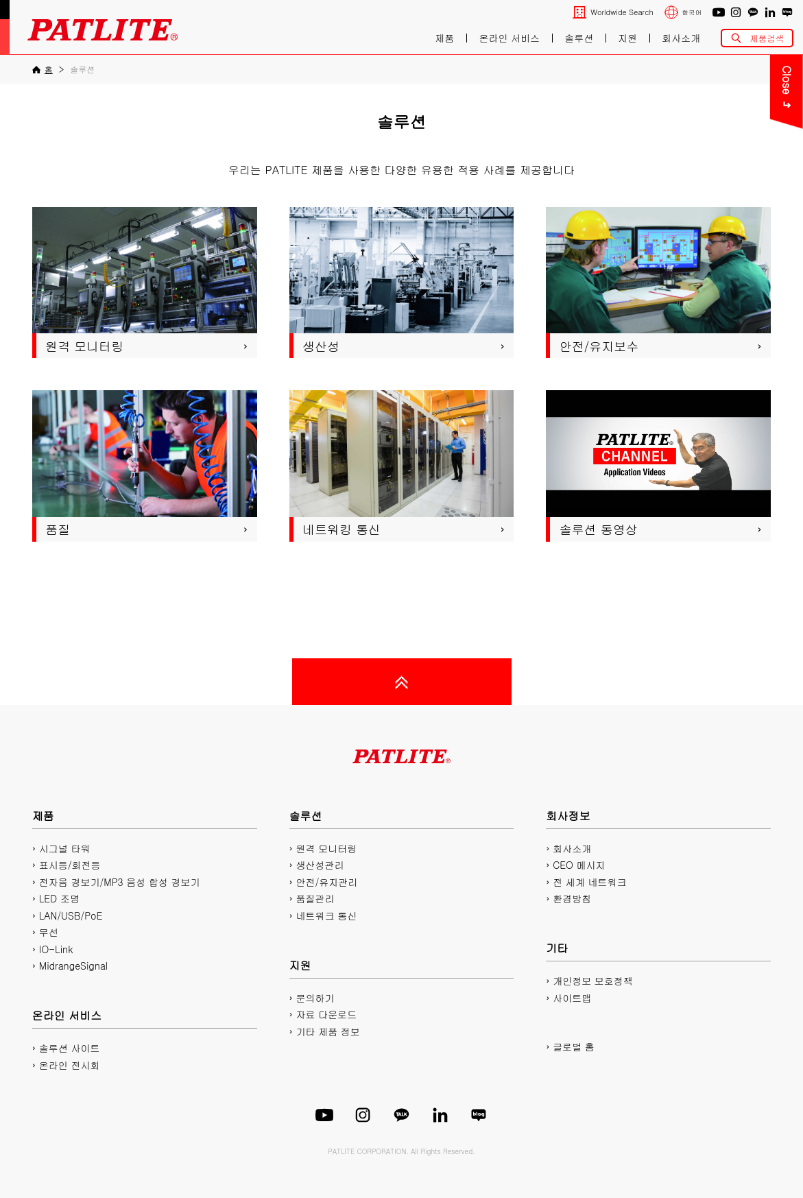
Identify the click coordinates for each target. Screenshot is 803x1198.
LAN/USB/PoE (71, 915)
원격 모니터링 (326, 848)
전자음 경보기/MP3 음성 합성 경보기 (119, 882)
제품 (444, 38)
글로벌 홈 (574, 1046)
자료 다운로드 (326, 1014)
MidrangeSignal (73, 965)
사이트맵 (572, 998)
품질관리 (315, 898)
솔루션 (578, 38)
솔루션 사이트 (69, 1048)
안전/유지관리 (326, 882)
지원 (627, 38)
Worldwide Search (621, 12)
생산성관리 (320, 865)
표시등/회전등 (70, 865)
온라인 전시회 (69, 1065)
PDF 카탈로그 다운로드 (719, 110)
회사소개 (681, 38)
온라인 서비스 (509, 38)
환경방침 (572, 898)
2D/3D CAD (719, 182)
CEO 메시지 (579, 865)
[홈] (42, 69)
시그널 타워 (65, 848)
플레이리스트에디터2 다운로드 (719, 218)
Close (619, 80)
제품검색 (767, 38)
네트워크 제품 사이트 (719, 255)
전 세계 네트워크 (589, 882)
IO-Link (56, 949)
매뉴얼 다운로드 (719, 146)
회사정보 (568, 816)
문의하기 (719, 74)
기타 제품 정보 (327, 1031)
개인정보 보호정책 (593, 980)
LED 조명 (59, 898)
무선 (48, 932)
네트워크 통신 (326, 915)
